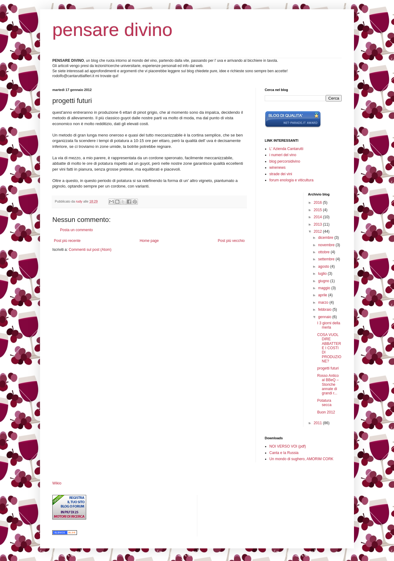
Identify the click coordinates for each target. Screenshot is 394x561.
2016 (318, 202)
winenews (277, 167)
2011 (318, 423)
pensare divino (112, 29)
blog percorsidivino (284, 161)
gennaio (325, 317)
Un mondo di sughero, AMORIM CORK (301, 459)
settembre (327, 259)
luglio (323, 273)
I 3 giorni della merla (328, 325)
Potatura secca (324, 402)
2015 (318, 210)
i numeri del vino (282, 155)
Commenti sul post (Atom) (90, 249)
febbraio (325, 309)
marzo (323, 302)
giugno (324, 281)
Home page (149, 241)
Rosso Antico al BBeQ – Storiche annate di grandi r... (328, 384)
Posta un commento (76, 230)
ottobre (324, 252)
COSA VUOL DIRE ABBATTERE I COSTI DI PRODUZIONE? (329, 348)
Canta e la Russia (284, 453)
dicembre (326, 237)
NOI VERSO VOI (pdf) (287, 446)
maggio (324, 288)
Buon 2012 (326, 412)
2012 (318, 231)
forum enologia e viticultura (291, 180)
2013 (318, 224)
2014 (318, 217)
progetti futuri (328, 368)
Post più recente (67, 241)
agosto (324, 266)
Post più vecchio (231, 241)
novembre (327, 245)
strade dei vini (280, 174)
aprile (323, 295)
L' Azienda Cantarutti (286, 149)
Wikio (56, 483)
